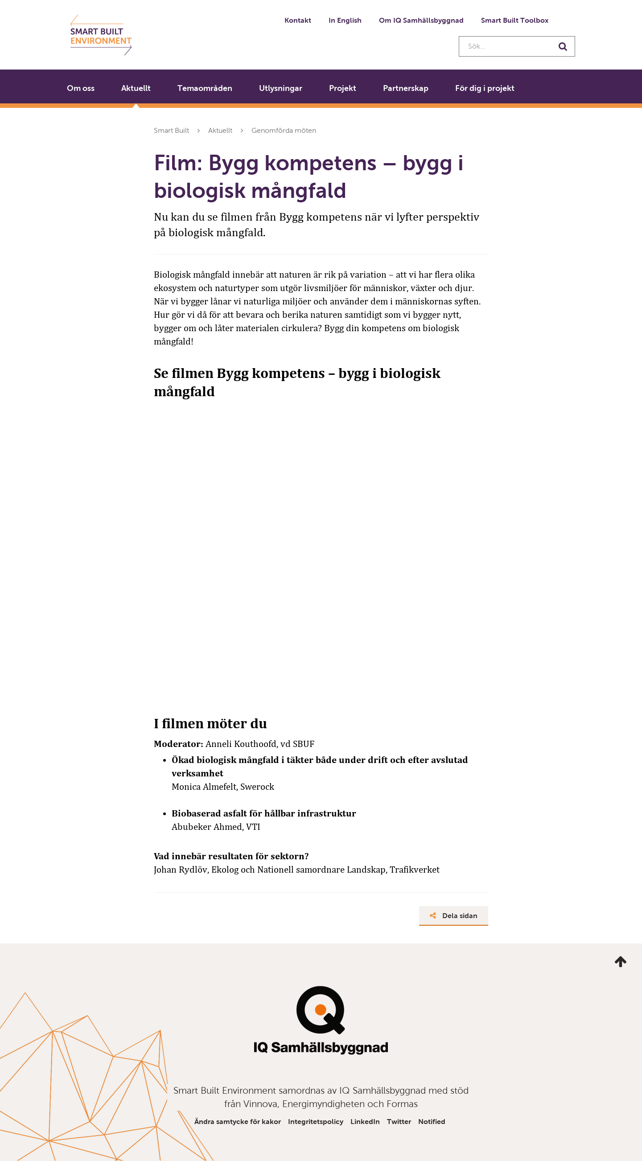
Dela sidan (453, 915)
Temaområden (204, 88)
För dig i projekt (484, 88)
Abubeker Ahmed (207, 826)
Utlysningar (280, 88)
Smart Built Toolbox (514, 20)
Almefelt (219, 786)
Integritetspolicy (315, 1121)
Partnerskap (405, 88)
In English (345, 20)
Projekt (342, 88)
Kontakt (297, 20)
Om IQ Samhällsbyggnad (421, 20)
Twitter (399, 1121)
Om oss (81, 88)
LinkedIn (365, 1121)
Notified (431, 1121)
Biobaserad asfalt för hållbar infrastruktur (264, 813)
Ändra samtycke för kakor (237, 1121)
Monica (187, 786)
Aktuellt (136, 88)
